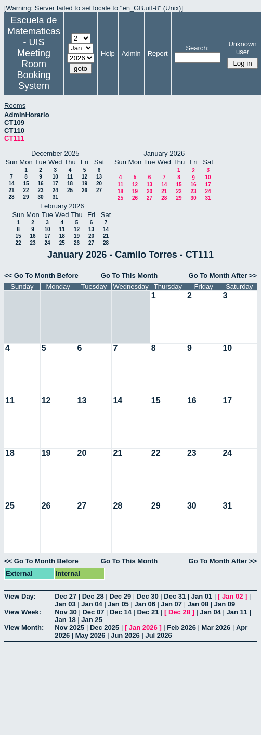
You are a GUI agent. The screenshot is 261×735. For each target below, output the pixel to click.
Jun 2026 (125, 635)
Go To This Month (129, 276)
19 (84, 183)
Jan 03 (65, 604)
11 (70, 177)
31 (55, 197)
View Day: (20, 596)
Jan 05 (118, 604)
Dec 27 (65, 596)
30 (40, 197)
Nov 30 (66, 612)
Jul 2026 (158, 635)
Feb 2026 (181, 627)
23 (40, 190)
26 (84, 190)
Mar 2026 (216, 627)
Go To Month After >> (223, 276)
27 (99, 190)
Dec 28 (93, 596)
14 (11, 183)
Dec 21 (148, 612)
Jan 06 (144, 604)
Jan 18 (65, 620)
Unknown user (242, 48)
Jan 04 (91, 604)
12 (84, 177)
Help (108, 53)
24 (55, 190)
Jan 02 (232, 596)
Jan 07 (171, 604)
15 (26, 183)
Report (158, 53)
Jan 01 (201, 596)
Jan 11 (237, 612)
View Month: (24, 627)
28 (11, 197)
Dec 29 (120, 596)
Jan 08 (198, 604)
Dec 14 (121, 612)
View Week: (22, 612)
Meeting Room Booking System (33, 69)
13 (99, 177)
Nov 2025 (69, 627)
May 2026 (90, 635)
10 (55, 177)
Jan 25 (91, 620)
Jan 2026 (143, 627)
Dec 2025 (104, 627)
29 (26, 197)
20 (99, 183)
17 (55, 183)
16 (40, 183)
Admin (131, 53)
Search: (197, 48)
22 (26, 190)
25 (70, 190)
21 (11, 190)
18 (70, 183)
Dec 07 (93, 612)
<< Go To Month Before (41, 276)
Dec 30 (148, 596)
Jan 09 (224, 604)
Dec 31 (175, 596)
